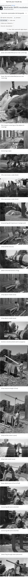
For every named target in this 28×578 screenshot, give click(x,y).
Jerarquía (17, 17)
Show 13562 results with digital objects (17, 29)
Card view (4, 20)
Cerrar (13, 5)
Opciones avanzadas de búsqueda (12, 13)
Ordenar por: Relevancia (7, 23)
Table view (11, 20)
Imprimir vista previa (6, 17)
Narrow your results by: (14, 2)
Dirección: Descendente (6, 26)
